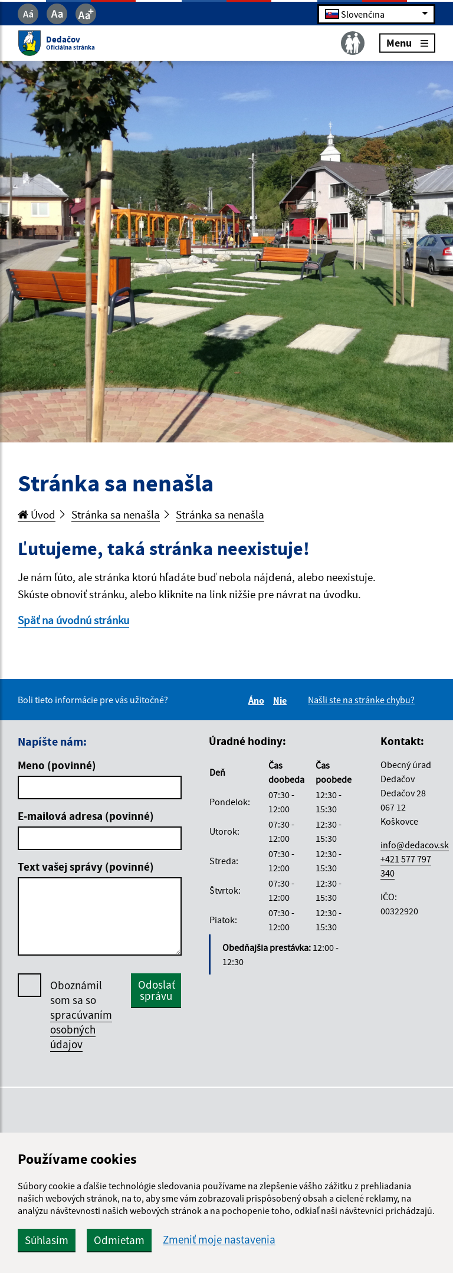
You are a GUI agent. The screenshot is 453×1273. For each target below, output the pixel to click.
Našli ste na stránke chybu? (361, 700)
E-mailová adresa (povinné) (86, 816)
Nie (281, 700)
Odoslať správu (156, 990)
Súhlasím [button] (46, 1240)
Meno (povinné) (57, 765)
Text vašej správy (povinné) (86, 866)
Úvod (36, 514)
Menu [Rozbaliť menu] (407, 43)
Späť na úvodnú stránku (73, 620)
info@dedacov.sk (414, 845)
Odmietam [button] (119, 1240)
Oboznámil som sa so (81, 1015)
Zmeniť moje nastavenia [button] (219, 1239)
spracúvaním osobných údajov (81, 1029)
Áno (258, 700)
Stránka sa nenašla (115, 514)
